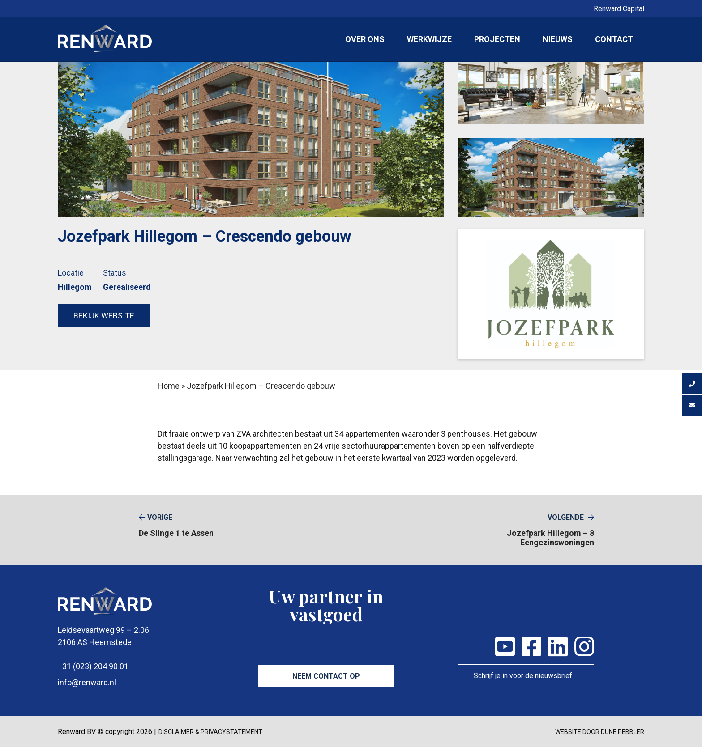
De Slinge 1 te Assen (176, 525)
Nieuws (558, 39)
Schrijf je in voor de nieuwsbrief (523, 675)
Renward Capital (619, 8)
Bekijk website (103, 315)
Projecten (497, 39)
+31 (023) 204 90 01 (93, 666)
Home (169, 385)
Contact (614, 39)
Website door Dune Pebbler (599, 731)
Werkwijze (429, 39)
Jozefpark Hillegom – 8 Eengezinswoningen (526, 530)
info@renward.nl (87, 682)
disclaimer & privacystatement (210, 731)
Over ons (365, 39)
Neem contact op (326, 676)
